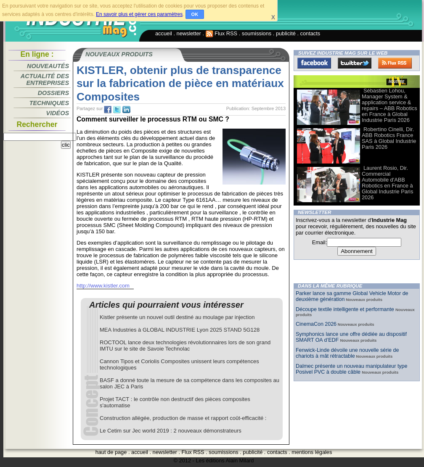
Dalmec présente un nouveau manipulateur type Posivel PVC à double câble (351, 369)
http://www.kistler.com (103, 285)
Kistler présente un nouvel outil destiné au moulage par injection (177, 317)
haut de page (111, 452)
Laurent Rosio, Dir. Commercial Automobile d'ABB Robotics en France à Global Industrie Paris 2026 (387, 183)
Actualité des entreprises (45, 79)
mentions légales (312, 452)
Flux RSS (222, 33)
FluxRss (395, 63)
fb (107, 110)
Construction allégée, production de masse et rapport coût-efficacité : (183, 418)
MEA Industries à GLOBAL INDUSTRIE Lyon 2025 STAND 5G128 (180, 330)
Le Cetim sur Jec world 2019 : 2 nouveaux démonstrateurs (170, 430)
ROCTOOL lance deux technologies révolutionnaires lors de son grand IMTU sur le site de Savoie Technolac (185, 345)
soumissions (256, 33)
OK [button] (195, 14)
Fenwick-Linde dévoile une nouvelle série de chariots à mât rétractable (347, 353)
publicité (286, 33)
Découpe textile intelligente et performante (345, 309)
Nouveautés (48, 66)
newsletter (189, 33)
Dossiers (53, 93)
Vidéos (57, 113)
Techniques (49, 103)
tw (117, 110)
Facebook (314, 63)
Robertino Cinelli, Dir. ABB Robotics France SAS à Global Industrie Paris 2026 (389, 138)
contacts (310, 33)
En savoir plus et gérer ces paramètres (139, 14)
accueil (163, 33)
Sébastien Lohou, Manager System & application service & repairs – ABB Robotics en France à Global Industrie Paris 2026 (389, 105)
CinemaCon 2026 (316, 324)
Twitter (354, 63)
